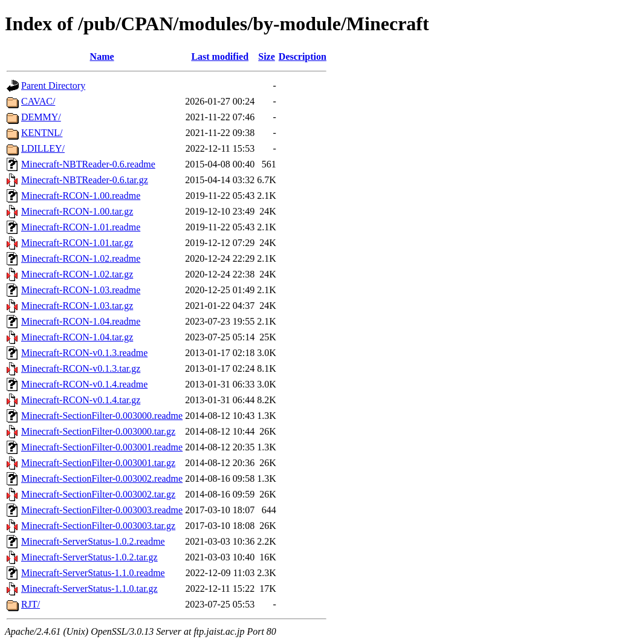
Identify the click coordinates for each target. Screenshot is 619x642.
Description (302, 56)
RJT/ (30, 604)
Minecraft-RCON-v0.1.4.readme (84, 384)
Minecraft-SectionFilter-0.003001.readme (102, 447)
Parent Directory (53, 85)
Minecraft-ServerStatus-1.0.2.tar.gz (89, 557)
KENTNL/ (41, 133)
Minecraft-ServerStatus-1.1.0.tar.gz (89, 588)
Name (102, 56)
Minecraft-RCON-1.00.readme (80, 195)
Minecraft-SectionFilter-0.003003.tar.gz (98, 525)
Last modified (219, 56)
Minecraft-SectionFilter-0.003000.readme (102, 415)
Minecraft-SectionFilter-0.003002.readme (102, 478)
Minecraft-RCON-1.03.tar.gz (77, 305)
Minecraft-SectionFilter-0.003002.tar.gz (98, 494)
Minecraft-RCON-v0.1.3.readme (84, 353)
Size (266, 56)
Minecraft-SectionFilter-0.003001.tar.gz (98, 463)
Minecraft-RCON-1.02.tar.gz (77, 274)
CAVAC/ (38, 101)
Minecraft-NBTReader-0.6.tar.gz (84, 180)
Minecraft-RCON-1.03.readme (80, 290)
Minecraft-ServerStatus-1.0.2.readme (93, 541)
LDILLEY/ (43, 148)
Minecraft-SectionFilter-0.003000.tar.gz (98, 431)
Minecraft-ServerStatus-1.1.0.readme (93, 573)
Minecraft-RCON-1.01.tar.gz (77, 243)
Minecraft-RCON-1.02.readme (80, 258)
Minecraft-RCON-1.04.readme (80, 321)
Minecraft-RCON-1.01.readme (80, 227)
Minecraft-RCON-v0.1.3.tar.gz (80, 368)
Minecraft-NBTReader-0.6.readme (88, 164)
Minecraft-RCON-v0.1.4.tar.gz (80, 400)
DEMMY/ (41, 117)
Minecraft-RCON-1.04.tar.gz (77, 337)
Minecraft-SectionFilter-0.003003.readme (102, 510)
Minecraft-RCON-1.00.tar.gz (77, 211)
